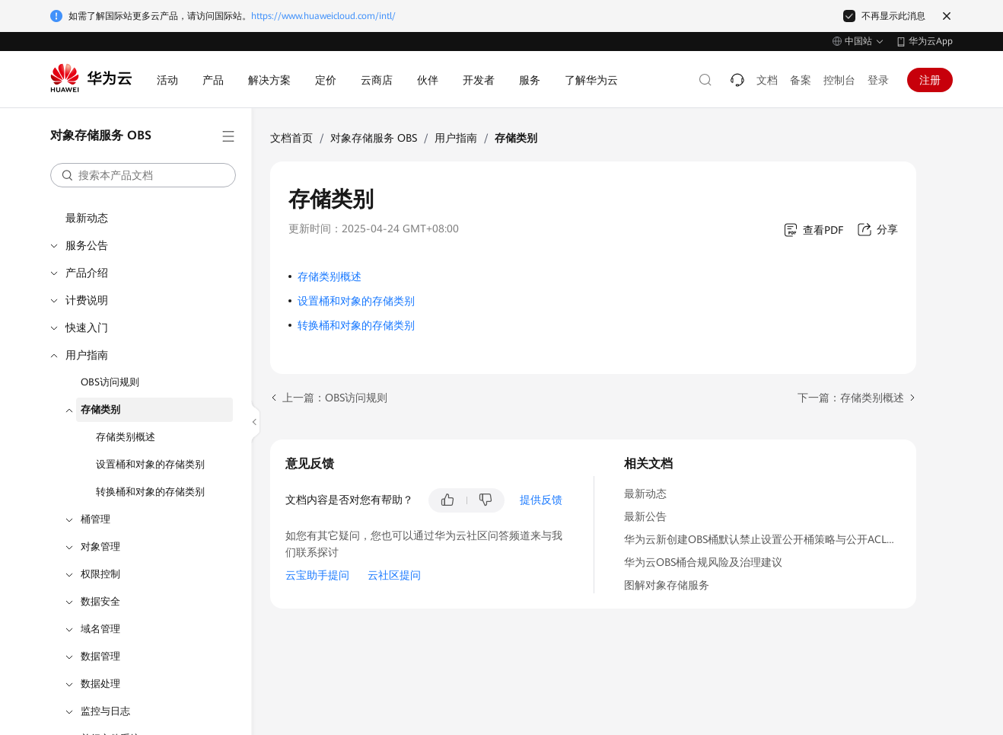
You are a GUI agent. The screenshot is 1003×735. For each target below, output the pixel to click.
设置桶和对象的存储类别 (150, 464)
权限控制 (100, 574)
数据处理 (100, 683)
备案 (800, 80)
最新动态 (86, 218)
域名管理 (100, 628)
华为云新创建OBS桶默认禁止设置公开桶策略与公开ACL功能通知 (776, 539)
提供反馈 (541, 500)
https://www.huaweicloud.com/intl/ (323, 16)
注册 (930, 80)
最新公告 (645, 516)
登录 (878, 80)
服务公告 (86, 245)
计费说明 (86, 300)
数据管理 (100, 656)
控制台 (839, 80)
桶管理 (95, 519)
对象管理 (100, 546)
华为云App (931, 41)
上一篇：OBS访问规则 (334, 397)
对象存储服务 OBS (373, 138)
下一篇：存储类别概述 (851, 397)
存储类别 (100, 409)
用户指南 (86, 355)
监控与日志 (105, 711)
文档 (767, 80)
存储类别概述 (125, 437)
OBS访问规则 (110, 382)
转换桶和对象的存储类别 (150, 491)
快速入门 (86, 327)
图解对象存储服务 (666, 585)
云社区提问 (394, 575)
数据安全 (100, 601)
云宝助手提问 (317, 575)
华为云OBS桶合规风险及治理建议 (703, 562)
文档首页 (291, 138)
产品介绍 (86, 273)
